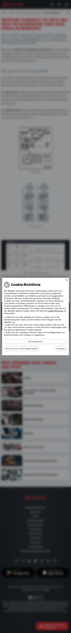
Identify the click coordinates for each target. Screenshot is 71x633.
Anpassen (61, 348)
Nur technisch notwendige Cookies (22, 348)
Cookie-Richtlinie (55, 311)
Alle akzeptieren (35, 341)
